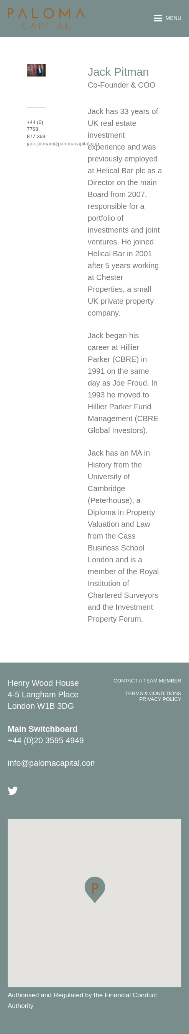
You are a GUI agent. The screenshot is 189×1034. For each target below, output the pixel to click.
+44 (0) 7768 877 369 (36, 129)
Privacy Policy (160, 699)
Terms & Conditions (153, 693)
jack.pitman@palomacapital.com (63, 144)
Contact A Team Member (147, 681)
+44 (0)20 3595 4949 (46, 740)
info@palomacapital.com (52, 763)
